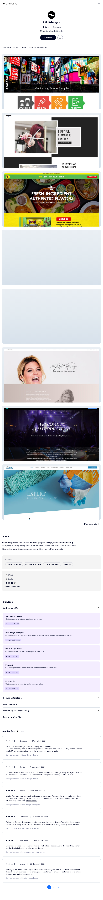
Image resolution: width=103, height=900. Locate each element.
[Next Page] (58, 887)
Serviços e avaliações (38, 47)
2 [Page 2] (53, 887)
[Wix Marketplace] (10, 3)
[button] (51, 81)
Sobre (23, 47)
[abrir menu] (98, 3)
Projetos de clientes (10, 47)
